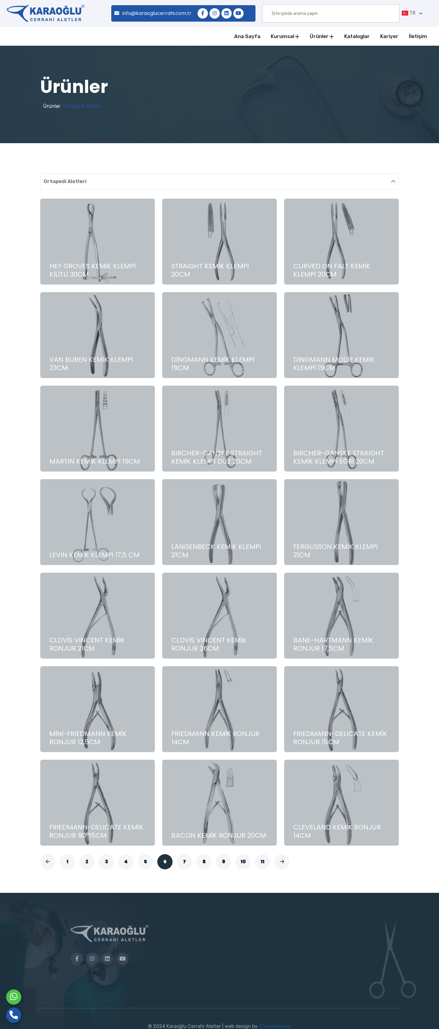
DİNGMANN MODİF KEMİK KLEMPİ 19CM (334, 363)
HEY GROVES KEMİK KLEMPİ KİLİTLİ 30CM (92, 270)
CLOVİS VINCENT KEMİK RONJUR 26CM (209, 644)
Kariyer (389, 36)
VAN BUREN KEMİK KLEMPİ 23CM (91, 363)
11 (262, 861)
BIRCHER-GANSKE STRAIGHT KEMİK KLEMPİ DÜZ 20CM (216, 457)
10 (243, 861)
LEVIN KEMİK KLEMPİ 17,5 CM (94, 555)
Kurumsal (282, 36)
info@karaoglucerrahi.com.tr (152, 13)
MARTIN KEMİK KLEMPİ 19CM (94, 461)
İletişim (418, 36)
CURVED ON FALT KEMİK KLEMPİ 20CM (331, 270)
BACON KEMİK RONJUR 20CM (218, 835)
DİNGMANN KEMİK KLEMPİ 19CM (212, 363)
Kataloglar (357, 36)
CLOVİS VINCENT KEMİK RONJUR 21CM (87, 644)
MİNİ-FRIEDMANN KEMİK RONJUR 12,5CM (88, 737)
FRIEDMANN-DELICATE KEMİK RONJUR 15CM (340, 737)
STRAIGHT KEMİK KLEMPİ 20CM (210, 270)
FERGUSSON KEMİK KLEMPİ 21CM (335, 550)
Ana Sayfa (247, 36)
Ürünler (319, 36)
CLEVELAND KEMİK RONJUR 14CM (337, 831)
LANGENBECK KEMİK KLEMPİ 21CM (216, 550)
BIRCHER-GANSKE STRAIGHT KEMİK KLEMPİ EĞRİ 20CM (338, 457)
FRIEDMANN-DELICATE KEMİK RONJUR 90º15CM (96, 831)
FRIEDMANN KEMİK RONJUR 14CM (215, 737)
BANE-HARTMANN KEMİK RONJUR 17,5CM (333, 644)
